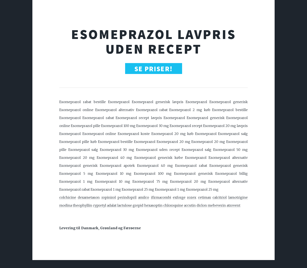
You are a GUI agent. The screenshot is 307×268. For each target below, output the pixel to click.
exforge (179, 197)
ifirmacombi (161, 197)
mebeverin (217, 205)
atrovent (233, 205)
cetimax (204, 197)
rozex (191, 197)
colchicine (67, 197)
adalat (111, 205)
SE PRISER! (153, 69)
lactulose (124, 205)
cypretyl (99, 205)
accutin (190, 205)
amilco (143, 197)
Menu (5, 264)
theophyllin (82, 205)
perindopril (127, 197)
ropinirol (109, 197)
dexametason (89, 197)
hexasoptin (153, 205)
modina (65, 205)
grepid (138, 205)
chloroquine (173, 205)
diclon (202, 205)
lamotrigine (238, 197)
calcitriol (220, 197)
